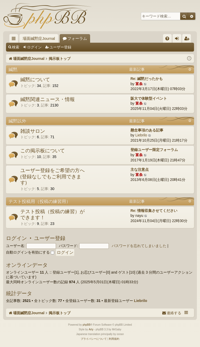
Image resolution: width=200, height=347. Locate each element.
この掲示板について (42, 150)
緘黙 (13, 69)
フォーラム (77, 38)
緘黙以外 (17, 121)
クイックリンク (14, 39)
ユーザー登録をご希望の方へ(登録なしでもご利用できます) (52, 176)
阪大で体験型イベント (148, 98)
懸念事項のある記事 (146, 130)
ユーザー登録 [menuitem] (188, 39)
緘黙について (35, 79)
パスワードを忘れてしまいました (139, 246)
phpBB (86, 324)
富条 (139, 84)
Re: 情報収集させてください (153, 211)
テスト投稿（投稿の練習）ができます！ (52, 214)
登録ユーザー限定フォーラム (154, 150)
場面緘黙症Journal (39, 38)
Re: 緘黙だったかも (146, 79)
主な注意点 (139, 169)
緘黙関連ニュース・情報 (47, 99)
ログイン (34, 47)
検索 (15, 47)
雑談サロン (32, 131)
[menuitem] (167, 38)
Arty (91, 329)
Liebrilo (141, 135)
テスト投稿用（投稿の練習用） (40, 201)
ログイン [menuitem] (178, 39)
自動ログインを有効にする (30, 252)
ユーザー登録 (60, 47)
